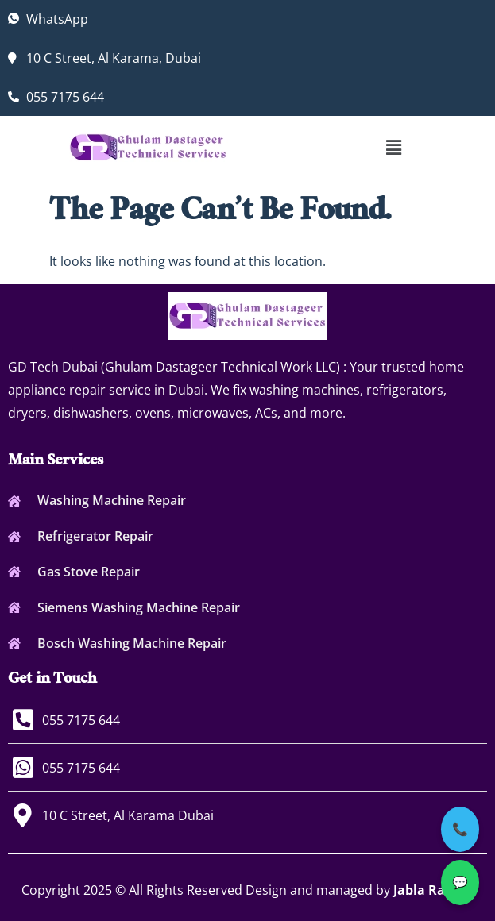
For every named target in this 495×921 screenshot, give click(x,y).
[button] (393, 147)
